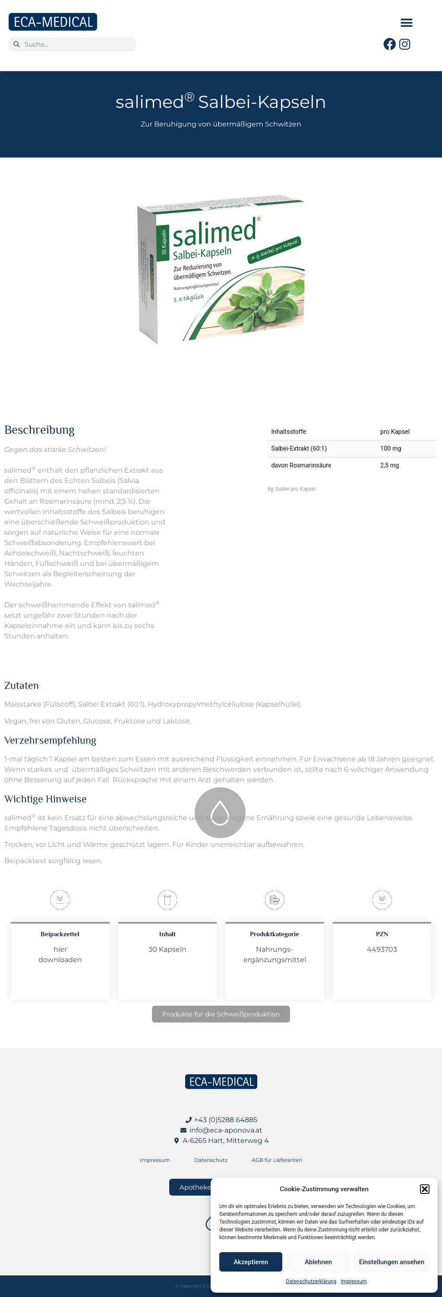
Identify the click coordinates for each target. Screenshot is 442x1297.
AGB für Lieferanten (277, 1160)
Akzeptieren (251, 1262)
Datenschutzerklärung (311, 1281)
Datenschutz (210, 1160)
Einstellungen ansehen (391, 1262)
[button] (424, 1189)
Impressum (353, 1281)
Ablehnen (318, 1262)
